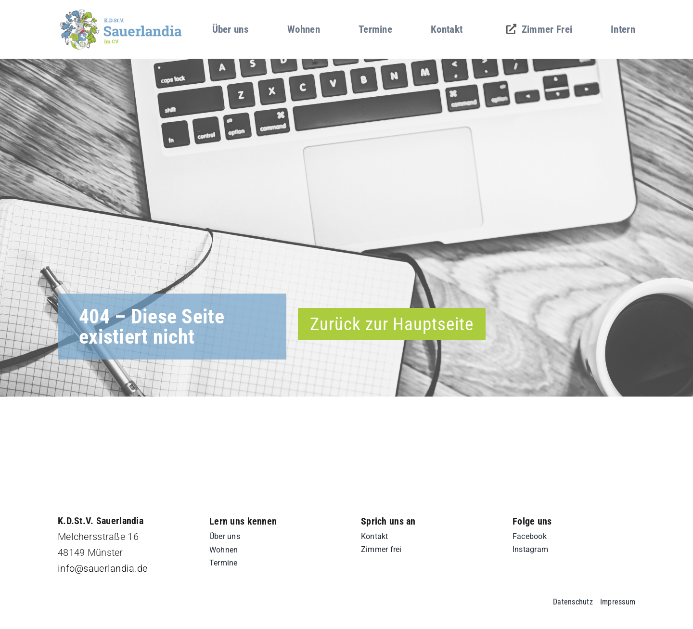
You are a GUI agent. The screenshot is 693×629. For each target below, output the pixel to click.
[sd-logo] (121, 11)
